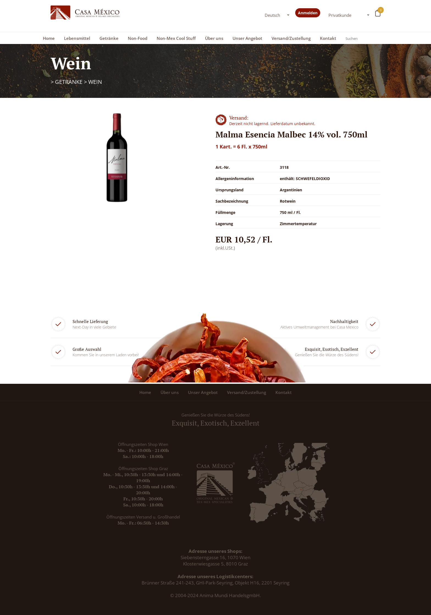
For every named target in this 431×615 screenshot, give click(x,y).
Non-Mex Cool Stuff (176, 38)
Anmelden (307, 12)
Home (49, 38)
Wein (95, 82)
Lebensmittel (77, 38)
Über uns (214, 38)
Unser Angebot (247, 38)
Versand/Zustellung (291, 38)
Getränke (109, 38)
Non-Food (137, 38)
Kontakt (328, 38)
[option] (116, 158)
